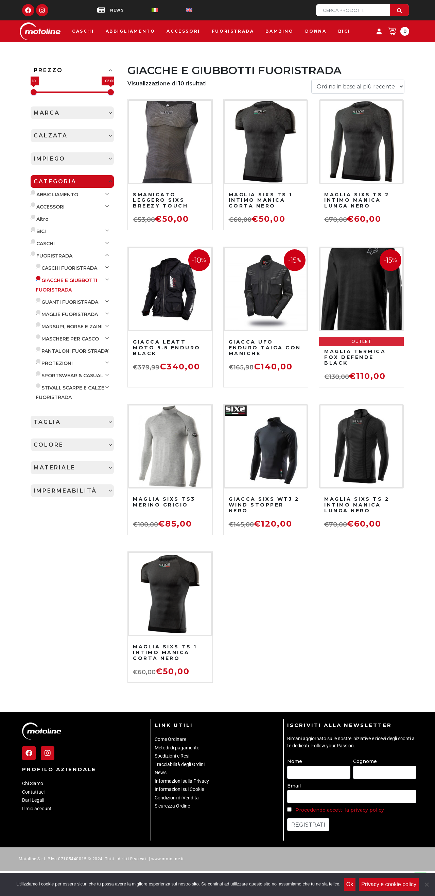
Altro (42, 219)
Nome (294, 761)
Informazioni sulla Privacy (182, 781)
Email (294, 786)
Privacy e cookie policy (388, 884)
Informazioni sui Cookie (179, 789)
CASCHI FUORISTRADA (69, 268)
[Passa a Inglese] (178, 10)
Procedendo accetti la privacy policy (339, 810)
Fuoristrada (233, 31)
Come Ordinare (170, 739)
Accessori (183, 31)
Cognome (365, 761)
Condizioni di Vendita (177, 797)
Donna (316, 31)
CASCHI (45, 243)
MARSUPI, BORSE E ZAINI (72, 326)
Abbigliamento (130, 31)
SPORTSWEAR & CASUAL (72, 375)
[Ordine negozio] (357, 87)
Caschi (83, 31)
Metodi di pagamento (177, 747)
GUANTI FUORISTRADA (69, 302)
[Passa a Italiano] (143, 10)
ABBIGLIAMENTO (57, 195)
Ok (349, 884)
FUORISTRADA (54, 256)
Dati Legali (33, 800)
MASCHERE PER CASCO (70, 339)
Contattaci (33, 792)
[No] (426, 884)
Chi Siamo (32, 783)
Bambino (279, 31)
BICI (41, 231)
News (161, 772)
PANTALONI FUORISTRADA (74, 351)
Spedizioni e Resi (172, 756)
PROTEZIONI (57, 363)
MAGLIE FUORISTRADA (69, 314)
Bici (344, 31)
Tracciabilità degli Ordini (180, 764)
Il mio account (37, 808)
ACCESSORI (50, 207)
